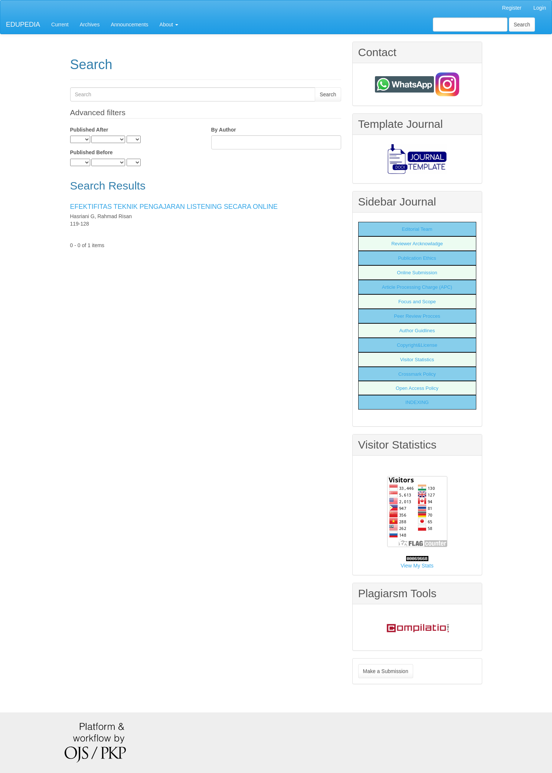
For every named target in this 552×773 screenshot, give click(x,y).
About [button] (169, 25)
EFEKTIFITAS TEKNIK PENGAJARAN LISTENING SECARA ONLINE (174, 206)
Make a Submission (385, 671)
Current (60, 25)
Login (539, 8)
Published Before (91, 152)
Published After (89, 130)
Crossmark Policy (417, 374)
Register (512, 8)
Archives (90, 25)
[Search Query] (470, 24)
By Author (223, 130)
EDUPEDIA (23, 24)
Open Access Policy (417, 388)
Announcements (129, 25)
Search (522, 25)
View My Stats (417, 566)
